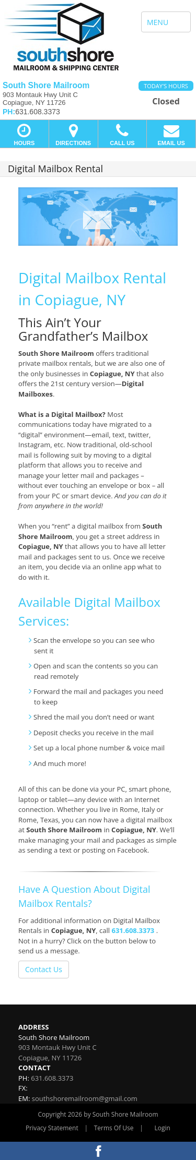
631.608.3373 (133, 930)
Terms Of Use (114, 1127)
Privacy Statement (52, 1127)
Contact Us (43, 969)
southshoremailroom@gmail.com (84, 1098)
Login (162, 1127)
